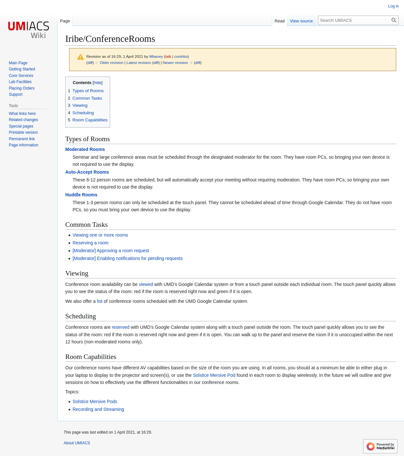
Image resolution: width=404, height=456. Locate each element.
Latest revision (138, 62)
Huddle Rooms (81, 194)
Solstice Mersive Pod (214, 375)
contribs (181, 56)
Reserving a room (90, 242)
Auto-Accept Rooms (87, 172)
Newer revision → (178, 62)
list (100, 301)
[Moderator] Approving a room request (110, 250)
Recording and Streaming (98, 409)
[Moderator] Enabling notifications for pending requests (127, 258)
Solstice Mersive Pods (94, 401)
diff (90, 62)
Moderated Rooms (85, 149)
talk (168, 56)
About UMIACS (77, 443)
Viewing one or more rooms (100, 235)
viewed (146, 284)
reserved (120, 327)
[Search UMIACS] (358, 20)
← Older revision (109, 62)
